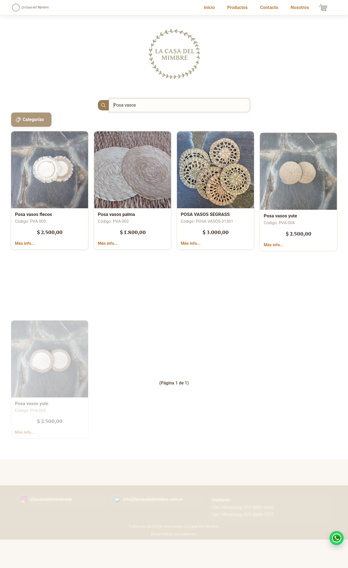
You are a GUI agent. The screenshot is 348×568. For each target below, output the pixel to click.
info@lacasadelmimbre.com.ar (153, 514)
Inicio (210, 7)
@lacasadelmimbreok (51, 514)
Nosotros (300, 7)
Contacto (269, 7)
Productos (237, 7)
